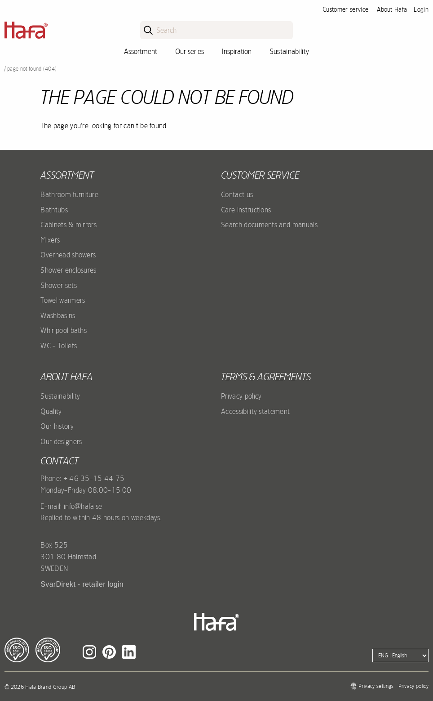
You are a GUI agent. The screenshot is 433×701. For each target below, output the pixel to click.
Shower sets (58, 285)
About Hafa (392, 9)
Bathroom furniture (69, 194)
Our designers (61, 441)
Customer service (345, 9)
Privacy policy (241, 396)
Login (421, 9)
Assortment (140, 51)
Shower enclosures (68, 270)
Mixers (50, 240)
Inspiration (237, 51)
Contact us (237, 194)
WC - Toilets (58, 346)
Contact (59, 461)
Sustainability (289, 51)
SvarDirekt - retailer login (82, 584)
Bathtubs (54, 210)
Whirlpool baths (63, 330)
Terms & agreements (266, 376)
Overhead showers (68, 255)
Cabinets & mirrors (68, 224)
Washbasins (57, 315)
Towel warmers (62, 300)
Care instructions (246, 210)
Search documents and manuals (269, 224)
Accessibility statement (255, 411)
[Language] (400, 655)
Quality (51, 411)
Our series (189, 51)
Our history (57, 426)
